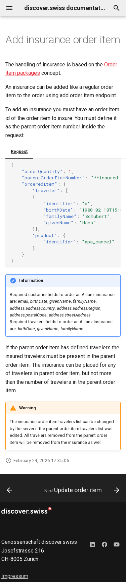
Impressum (14, 576)
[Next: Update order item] (81, 490)
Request (19, 151)
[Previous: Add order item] (9, 490)
